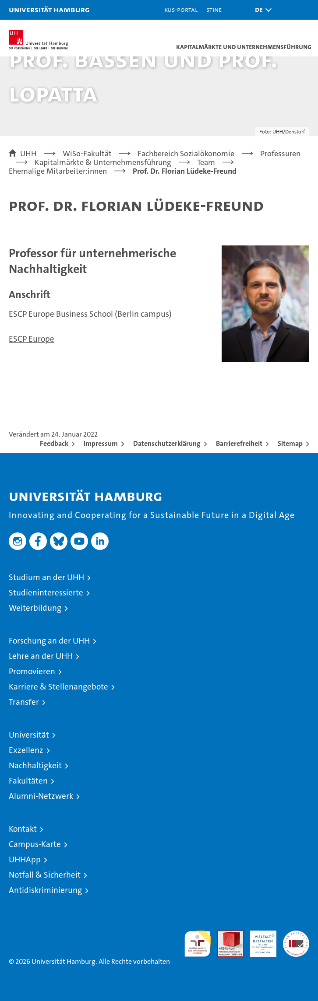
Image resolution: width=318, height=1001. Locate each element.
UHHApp (25, 859)
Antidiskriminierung (45, 890)
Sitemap (290, 443)
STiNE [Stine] (214, 9)
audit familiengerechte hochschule (197, 944)
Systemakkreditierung (296, 935)
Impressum (101, 443)
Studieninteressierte (46, 592)
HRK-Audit (258, 940)
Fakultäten (28, 780)
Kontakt (23, 828)
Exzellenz (26, 750)
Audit (225, 935)
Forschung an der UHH (49, 640)
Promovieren (32, 671)
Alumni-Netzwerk (41, 796)
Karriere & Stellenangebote (58, 686)
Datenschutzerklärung (167, 443)
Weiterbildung (35, 607)
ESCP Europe (31, 338)
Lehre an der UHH (41, 656)
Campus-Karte (35, 844)
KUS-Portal (181, 9)
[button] (261, 10)
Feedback (54, 443)
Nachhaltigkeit (35, 765)
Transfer (24, 701)
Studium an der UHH (46, 577)
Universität (29, 734)
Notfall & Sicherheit (45, 874)
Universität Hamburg (49, 9)
